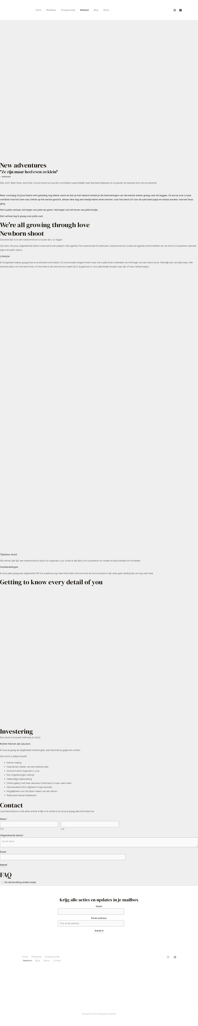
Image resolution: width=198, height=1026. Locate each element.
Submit (3, 865)
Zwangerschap (65, 10)
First (2, 829)
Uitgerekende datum (12, 835)
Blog (91, 10)
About (100, 10)
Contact (56, 960)
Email (3, 852)
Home (38, 10)
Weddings (49, 10)
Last (62, 829)
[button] (99, 882)
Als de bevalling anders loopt (20, 882)
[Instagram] (174, 10)
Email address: (91, 921)
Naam (4, 819)
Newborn (80, 10)
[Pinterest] (180, 10)
